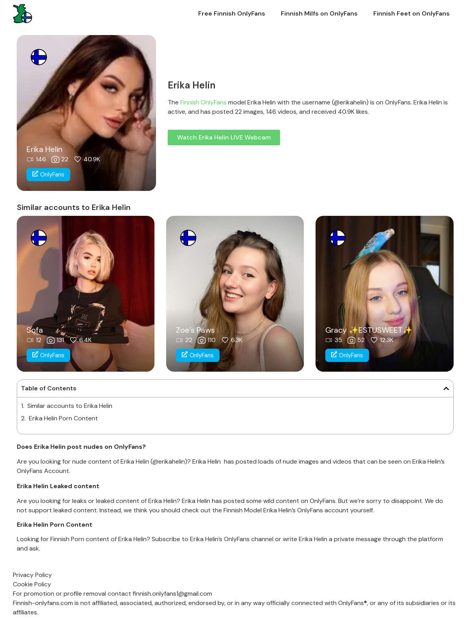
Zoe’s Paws (195, 330)
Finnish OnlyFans (203, 102)
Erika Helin (44, 149)
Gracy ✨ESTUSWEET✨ (368, 330)
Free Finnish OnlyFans (231, 13)
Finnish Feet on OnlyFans (411, 13)
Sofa (35, 330)
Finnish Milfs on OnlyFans (319, 13)
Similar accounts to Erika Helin (69, 406)
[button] (446, 388)
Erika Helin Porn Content (63, 418)
